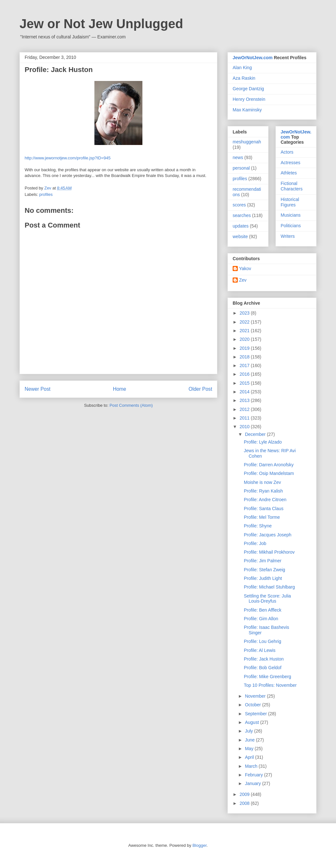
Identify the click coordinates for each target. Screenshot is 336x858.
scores (239, 204)
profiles (46, 194)
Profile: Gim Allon (261, 618)
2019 (245, 348)
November (256, 696)
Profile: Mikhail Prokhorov (269, 552)
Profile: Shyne (258, 525)
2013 (245, 400)
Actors (287, 152)
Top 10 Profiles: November (270, 685)
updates (241, 226)
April (250, 757)
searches (242, 215)
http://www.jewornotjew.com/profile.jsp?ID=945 (67, 158)
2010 (245, 426)
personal (241, 168)
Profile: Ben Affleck (262, 610)
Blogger (199, 845)
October (253, 704)
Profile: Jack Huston (264, 659)
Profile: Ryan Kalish (263, 490)
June (250, 739)
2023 (245, 313)
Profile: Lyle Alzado (263, 442)
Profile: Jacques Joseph (268, 534)
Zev (242, 280)
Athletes (289, 172)
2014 (245, 391)
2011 (245, 418)
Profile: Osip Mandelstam (269, 473)
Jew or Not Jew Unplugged (101, 24)
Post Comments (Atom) (131, 405)
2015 (245, 383)
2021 (245, 330)
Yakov (245, 268)
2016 (245, 374)
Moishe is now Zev (262, 482)
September (256, 713)
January (253, 783)
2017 (245, 365)
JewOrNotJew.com (253, 57)
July (249, 731)
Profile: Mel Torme (262, 517)
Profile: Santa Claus (264, 508)
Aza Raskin (244, 78)
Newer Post (38, 389)
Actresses (290, 162)
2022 (245, 322)
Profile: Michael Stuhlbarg (269, 586)
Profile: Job (255, 543)
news (238, 157)
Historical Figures (290, 202)
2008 (245, 803)
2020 (245, 339)
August (252, 722)
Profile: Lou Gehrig (262, 641)
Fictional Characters (291, 186)
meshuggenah (247, 141)
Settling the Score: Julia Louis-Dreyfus (267, 598)
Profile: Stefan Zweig (264, 569)
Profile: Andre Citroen (265, 499)
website (240, 236)
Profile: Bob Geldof (263, 667)
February (254, 774)
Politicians (291, 225)
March (252, 766)
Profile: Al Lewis (260, 650)
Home (119, 389)
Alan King (242, 67)
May (249, 748)
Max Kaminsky (247, 109)
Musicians (290, 215)
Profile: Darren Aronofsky (269, 464)
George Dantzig (248, 88)
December (256, 434)
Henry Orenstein (249, 99)
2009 (245, 794)
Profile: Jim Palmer (262, 560)
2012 (245, 409)
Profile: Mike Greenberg (267, 676)
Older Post (200, 389)
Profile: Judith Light (263, 578)
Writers (288, 236)
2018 (245, 356)
